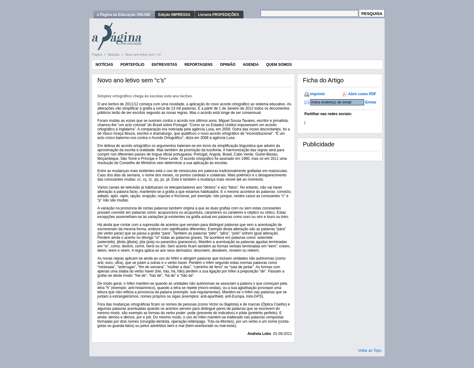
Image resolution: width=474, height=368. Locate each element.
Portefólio (132, 64)
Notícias (114, 54)
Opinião (227, 64)
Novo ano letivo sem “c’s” (143, 54)
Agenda (251, 64)
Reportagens (198, 64)
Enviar (371, 102)
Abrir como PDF (362, 94)
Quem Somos (279, 64)
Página (97, 54)
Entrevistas (164, 64)
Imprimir (317, 94)
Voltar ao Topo (370, 350)
